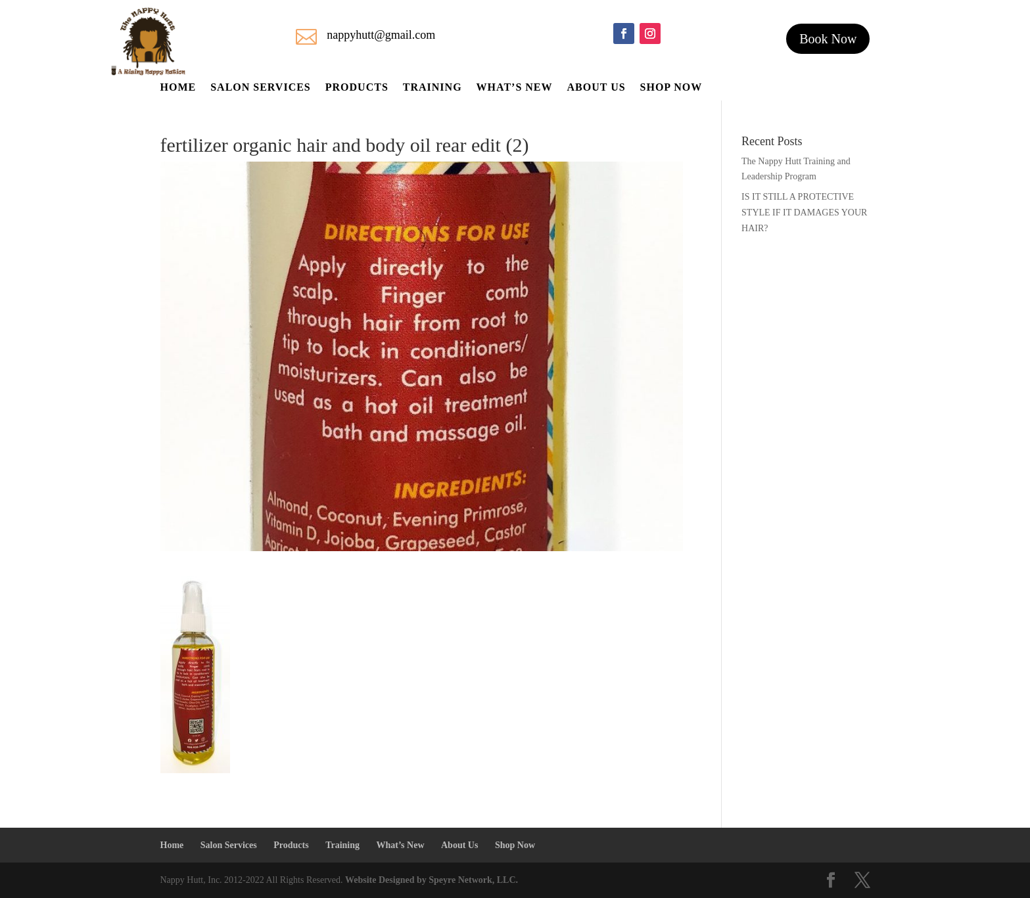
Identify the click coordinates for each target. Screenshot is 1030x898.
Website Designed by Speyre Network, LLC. (431, 880)
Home (178, 88)
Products (356, 88)
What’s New (515, 88)
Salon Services (260, 88)
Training (432, 88)
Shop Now (671, 88)
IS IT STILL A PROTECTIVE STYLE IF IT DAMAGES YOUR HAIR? (804, 212)
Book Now (827, 39)
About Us (596, 88)
